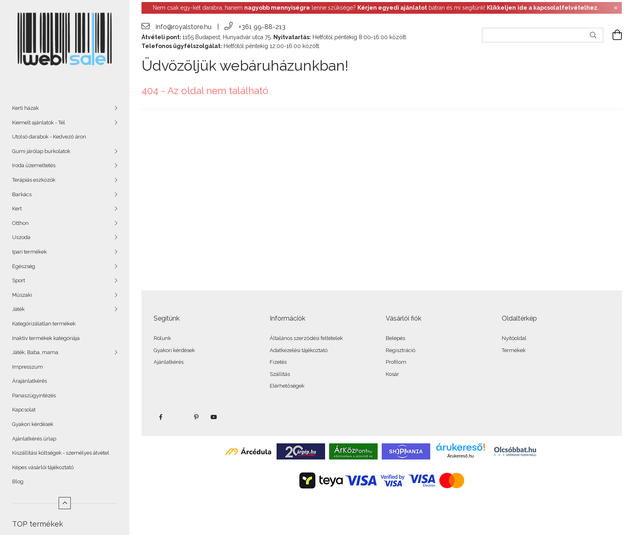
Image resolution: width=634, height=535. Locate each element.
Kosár (392, 374)
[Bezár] (616, 8)
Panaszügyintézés (34, 395)
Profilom (396, 362)
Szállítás (280, 374)
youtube (214, 417)
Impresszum (27, 367)
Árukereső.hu (460, 455)
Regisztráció (400, 350)
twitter (178, 417)
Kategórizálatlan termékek (44, 324)
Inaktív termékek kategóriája (46, 338)
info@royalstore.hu (183, 27)
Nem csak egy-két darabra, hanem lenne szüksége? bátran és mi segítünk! (376, 7)
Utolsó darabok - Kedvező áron (49, 137)
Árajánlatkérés (29, 381)
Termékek (514, 350)
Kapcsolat (24, 410)
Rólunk (162, 338)
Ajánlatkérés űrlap (34, 439)
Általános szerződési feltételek (306, 338)
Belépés (395, 338)
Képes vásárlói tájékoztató (43, 467)
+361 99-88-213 (262, 27)
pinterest (196, 417)
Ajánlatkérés (169, 362)
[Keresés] (593, 35)
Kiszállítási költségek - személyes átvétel (60, 453)
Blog (17, 481)
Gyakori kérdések (32, 424)
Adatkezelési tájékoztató (299, 350)
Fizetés (278, 362)
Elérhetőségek (287, 386)
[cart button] (612, 35)
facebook (160, 417)
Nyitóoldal (514, 338)
